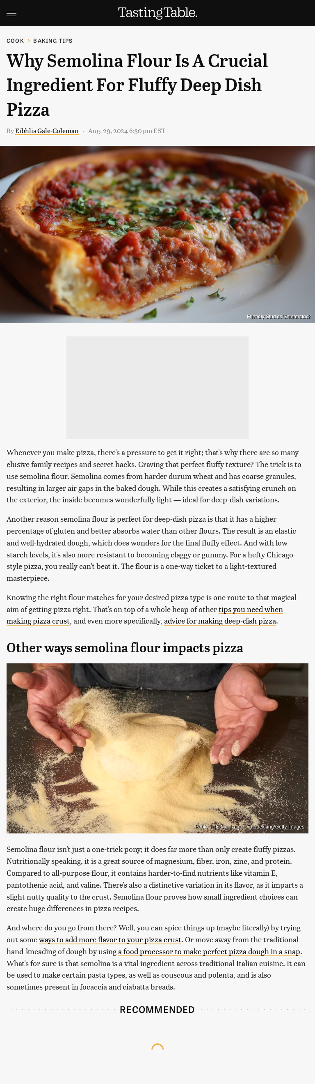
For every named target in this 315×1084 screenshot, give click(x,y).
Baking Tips (53, 40)
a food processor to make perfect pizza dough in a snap (209, 951)
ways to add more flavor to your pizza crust (110, 939)
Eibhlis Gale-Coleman (47, 130)
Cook (15, 40)
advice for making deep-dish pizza (220, 620)
